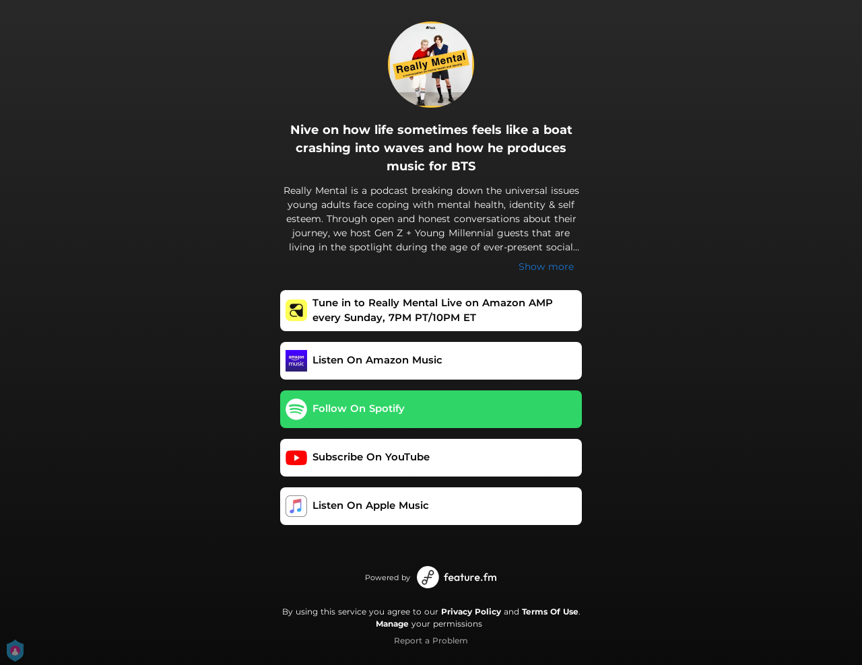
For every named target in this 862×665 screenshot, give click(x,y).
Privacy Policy (471, 611)
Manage (392, 624)
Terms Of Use (550, 611)
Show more (546, 266)
